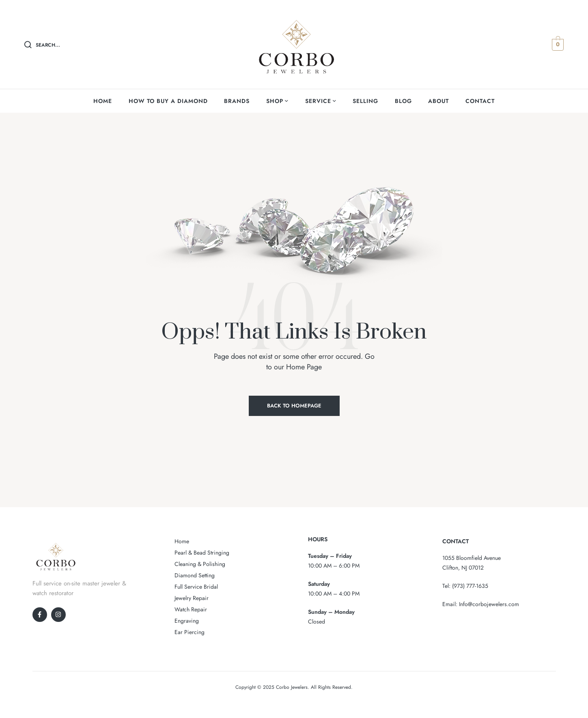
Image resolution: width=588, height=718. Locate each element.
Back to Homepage (294, 405)
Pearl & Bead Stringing (201, 553)
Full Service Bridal (196, 587)
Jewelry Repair (191, 598)
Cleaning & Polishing (199, 564)
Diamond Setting (194, 575)
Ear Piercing (189, 632)
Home (181, 541)
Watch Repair (190, 609)
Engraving (186, 621)
